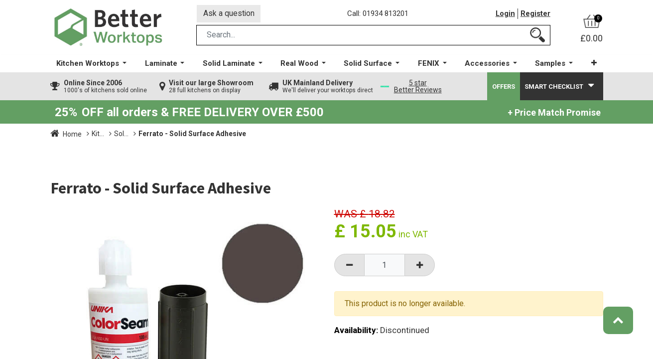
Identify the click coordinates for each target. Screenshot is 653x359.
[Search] (537, 36)
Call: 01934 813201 (378, 14)
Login (505, 14)
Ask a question (229, 14)
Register (535, 14)
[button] (593, 64)
